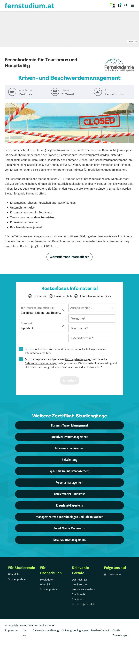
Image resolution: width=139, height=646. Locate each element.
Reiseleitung (69, 459)
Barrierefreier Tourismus (69, 494)
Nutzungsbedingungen (78, 359)
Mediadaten (47, 579)
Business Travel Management (69, 425)
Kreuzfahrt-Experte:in (69, 505)
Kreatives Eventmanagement (69, 437)
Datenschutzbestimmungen (41, 363)
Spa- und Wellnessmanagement (69, 471)
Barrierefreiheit (100, 630)
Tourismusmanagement (70, 448)
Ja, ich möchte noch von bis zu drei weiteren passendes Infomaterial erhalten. (65, 351)
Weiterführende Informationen (69, 257)
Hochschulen (85, 349)
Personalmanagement (69, 482)
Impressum (11, 630)
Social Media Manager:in (69, 528)
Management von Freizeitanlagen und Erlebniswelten (69, 517)
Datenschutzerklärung (46, 630)
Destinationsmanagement (69, 539)
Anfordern (69, 380)
